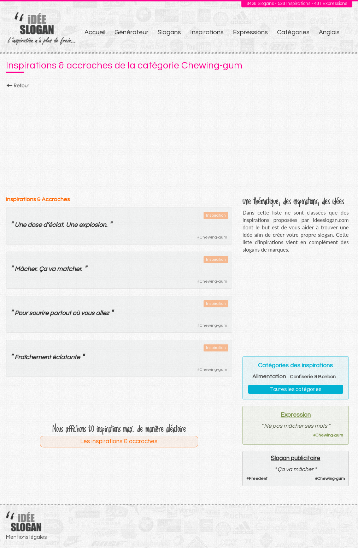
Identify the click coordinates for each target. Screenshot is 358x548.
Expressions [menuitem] (250, 32)
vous (87, 313)
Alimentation (269, 376)
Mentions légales (26, 537)
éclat (55, 225)
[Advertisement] (179, 140)
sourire (38, 313)
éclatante (66, 357)
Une (20, 225)
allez (102, 313)
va (51, 269)
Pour (21, 313)
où (76, 313)
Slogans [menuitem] (169, 32)
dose (35, 225)
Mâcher (25, 269)
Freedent (258, 478)
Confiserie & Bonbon (313, 376)
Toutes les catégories (295, 389)
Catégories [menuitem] (293, 32)
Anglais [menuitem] (329, 32)
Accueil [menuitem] (94, 32)
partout (60, 313)
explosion (92, 225)
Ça (43, 269)
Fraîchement (32, 357)
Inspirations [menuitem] (207, 32)
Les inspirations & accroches (119, 441)
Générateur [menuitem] (131, 32)
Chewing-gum (213, 237)
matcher (69, 269)
